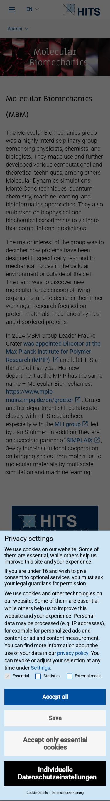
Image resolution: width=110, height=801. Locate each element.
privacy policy (72, 647)
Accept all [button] (55, 691)
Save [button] (55, 712)
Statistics (47, 670)
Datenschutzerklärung (68, 787)
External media (84, 670)
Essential (16, 670)
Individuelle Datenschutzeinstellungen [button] (57, 767)
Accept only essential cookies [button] (55, 737)
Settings (40, 662)
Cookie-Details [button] (38, 787)
